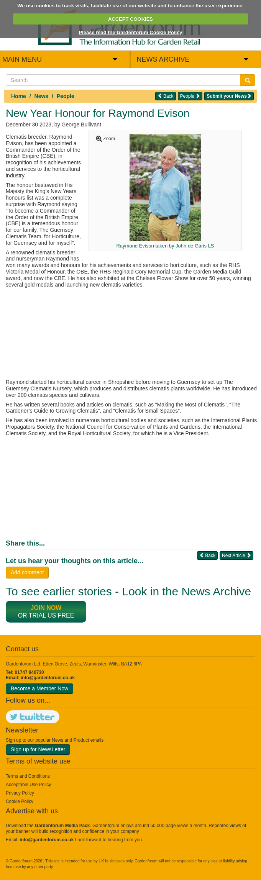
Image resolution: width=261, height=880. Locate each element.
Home (18, 96)
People (65, 96)
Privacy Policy (20, 793)
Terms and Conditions (28, 776)
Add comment (27, 572)
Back (166, 96)
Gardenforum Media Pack (62, 825)
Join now (46, 608)
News (41, 96)
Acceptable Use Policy (28, 784)
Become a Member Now (39, 688)
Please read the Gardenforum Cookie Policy (130, 32)
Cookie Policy (19, 801)
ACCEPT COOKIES (130, 19)
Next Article (236, 555)
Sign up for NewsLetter (38, 749)
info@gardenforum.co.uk (48, 677)
